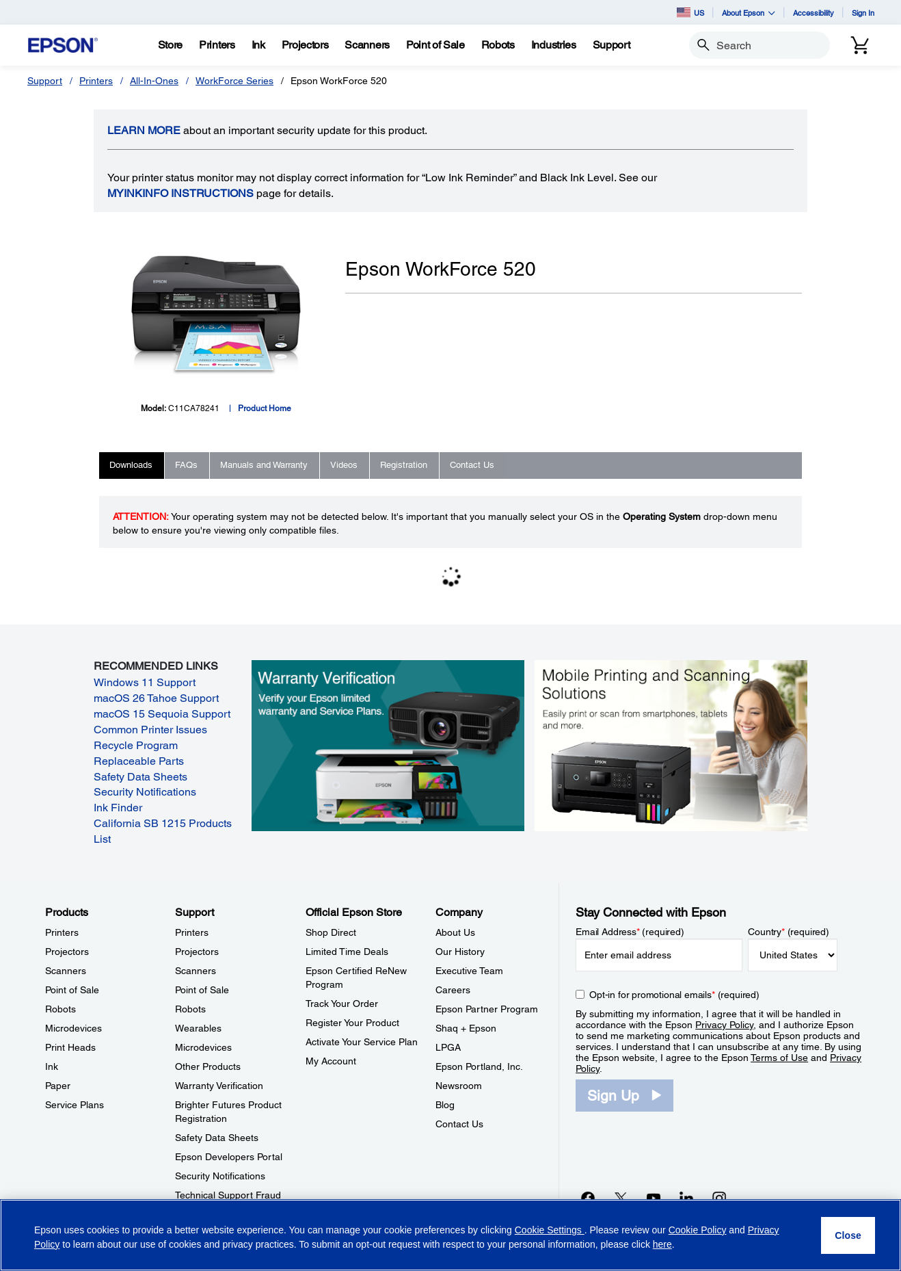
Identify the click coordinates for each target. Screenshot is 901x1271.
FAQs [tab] (186, 465)
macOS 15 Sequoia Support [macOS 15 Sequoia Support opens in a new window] (162, 713)
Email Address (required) (630, 931)
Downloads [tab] (130, 465)
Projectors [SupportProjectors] (197, 951)
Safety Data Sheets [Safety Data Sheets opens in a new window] (140, 776)
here (662, 1244)
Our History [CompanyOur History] (460, 951)
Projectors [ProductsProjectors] (67, 951)
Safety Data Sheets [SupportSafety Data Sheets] (216, 1137)
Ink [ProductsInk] (51, 1066)
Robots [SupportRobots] (190, 1009)
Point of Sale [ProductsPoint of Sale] (72, 989)
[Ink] (258, 45)
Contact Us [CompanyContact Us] (459, 1123)
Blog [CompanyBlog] (445, 1104)
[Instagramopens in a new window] (719, 1197)
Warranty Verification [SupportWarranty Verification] (219, 1085)
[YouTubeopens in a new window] (653, 1197)
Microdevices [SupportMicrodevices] (203, 1047)
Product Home (264, 408)
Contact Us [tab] (472, 465)
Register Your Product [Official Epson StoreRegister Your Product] (352, 1022)
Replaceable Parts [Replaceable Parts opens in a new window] (139, 761)
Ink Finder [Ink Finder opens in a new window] (118, 807)
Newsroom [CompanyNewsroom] (458, 1085)
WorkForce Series (234, 80)
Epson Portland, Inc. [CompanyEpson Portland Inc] (479, 1066)
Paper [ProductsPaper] (57, 1085)
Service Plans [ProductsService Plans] (74, 1104)
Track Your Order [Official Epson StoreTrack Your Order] (342, 1003)
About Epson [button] (748, 12)
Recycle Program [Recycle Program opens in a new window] (136, 745)
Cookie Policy (698, 1229)
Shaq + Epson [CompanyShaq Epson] (465, 1028)
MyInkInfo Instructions (180, 193)
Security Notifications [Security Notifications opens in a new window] (145, 791)
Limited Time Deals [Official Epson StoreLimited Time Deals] (347, 951)
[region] (450, 1235)
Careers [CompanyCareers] (452, 989)
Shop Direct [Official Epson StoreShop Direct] (331, 932)
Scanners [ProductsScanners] (65, 970)
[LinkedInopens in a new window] (686, 1197)
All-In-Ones (154, 80)
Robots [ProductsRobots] (60, 1009)
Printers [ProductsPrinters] (62, 932)
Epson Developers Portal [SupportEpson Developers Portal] (228, 1156)
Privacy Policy (724, 1024)
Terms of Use (779, 1057)
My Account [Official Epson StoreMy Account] (331, 1061)
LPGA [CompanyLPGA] (448, 1047)
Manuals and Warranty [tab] (264, 465)
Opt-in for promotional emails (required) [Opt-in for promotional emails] (674, 994)
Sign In (863, 12)
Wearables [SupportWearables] (198, 1028)
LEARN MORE (143, 130)
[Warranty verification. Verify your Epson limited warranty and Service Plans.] (388, 744)
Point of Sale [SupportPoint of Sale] (202, 989)
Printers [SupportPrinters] (192, 932)
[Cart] (860, 45)
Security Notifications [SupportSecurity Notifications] (220, 1175)
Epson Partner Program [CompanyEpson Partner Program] (486, 1009)
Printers (96, 80)
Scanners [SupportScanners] (195, 970)
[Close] (848, 1235)
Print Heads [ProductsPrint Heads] (70, 1047)
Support (44, 80)
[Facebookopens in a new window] (588, 1197)
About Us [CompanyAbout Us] (455, 932)
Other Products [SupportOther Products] (208, 1066)
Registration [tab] (403, 465)
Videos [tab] (344, 465)
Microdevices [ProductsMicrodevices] (73, 1028)
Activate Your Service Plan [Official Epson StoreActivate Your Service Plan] (362, 1041)
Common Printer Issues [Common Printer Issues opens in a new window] (150, 729)
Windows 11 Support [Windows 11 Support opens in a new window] (145, 682)
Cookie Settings (549, 1229)
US (690, 12)
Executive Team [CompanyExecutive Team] (469, 970)
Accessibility (813, 12)
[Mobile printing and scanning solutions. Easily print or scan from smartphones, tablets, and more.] (671, 744)
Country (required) (788, 931)
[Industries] (554, 45)
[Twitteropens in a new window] (620, 1197)
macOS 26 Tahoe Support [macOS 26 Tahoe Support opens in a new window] (156, 698)
